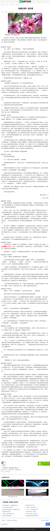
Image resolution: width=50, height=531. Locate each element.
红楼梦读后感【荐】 (30, 505)
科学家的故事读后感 (6, 515)
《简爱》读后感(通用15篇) (8, 513)
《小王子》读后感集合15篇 (32, 509)
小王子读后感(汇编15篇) (7, 507)
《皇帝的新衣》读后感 (31, 511)
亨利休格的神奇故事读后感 (32, 515)
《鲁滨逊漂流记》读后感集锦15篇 (9, 505)
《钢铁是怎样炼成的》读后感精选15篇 (10, 509)
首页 (7, 4)
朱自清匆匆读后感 (6, 511)
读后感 (17, 4)
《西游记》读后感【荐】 (31, 507)
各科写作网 (23, 529)
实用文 (12, 4)
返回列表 (46, 520)
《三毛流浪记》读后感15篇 (11, 520)
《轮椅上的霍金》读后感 (31, 513)
